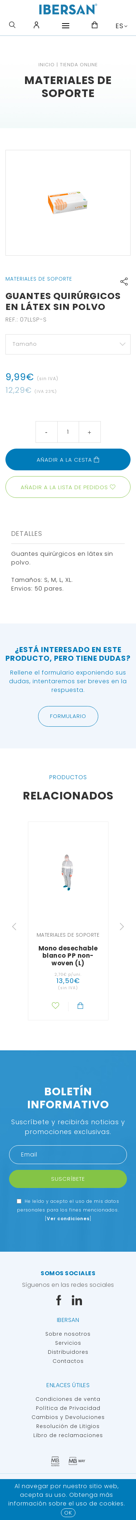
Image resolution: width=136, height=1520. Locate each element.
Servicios (68, 1343)
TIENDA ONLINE (79, 64)
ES (120, 25)
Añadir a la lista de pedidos (64, 487)
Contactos (68, 1361)
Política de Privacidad (68, 1408)
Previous (14, 926)
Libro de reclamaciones (68, 1435)
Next (121, 926)
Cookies (111, 1503)
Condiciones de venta (68, 1399)
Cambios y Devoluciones (68, 1417)
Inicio (46, 64)
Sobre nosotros (68, 1334)
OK (68, 1512)
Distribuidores (68, 1352)
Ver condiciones (68, 1218)
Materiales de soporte (68, 87)
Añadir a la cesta (68, 459)
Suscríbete (68, 1179)
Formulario (68, 716)
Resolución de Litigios (68, 1426)
